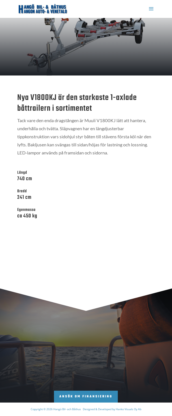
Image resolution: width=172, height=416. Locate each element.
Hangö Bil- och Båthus (67, 409)
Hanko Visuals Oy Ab (128, 409)
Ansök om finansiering (85, 396)
